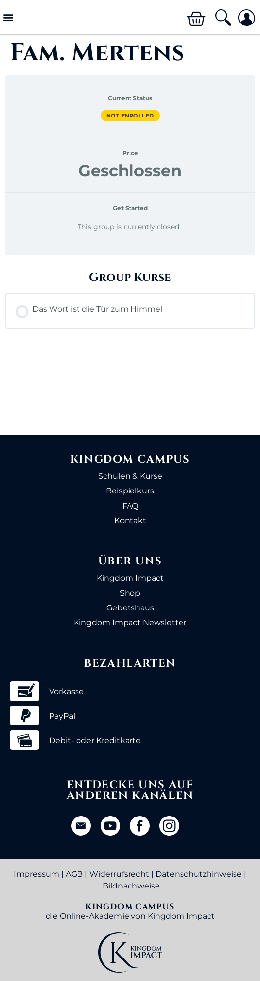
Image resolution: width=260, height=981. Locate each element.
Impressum (36, 874)
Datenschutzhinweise (199, 874)
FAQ (130, 506)
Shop (130, 593)
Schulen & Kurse (130, 476)
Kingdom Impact (130, 578)
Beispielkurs (130, 490)
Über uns (130, 561)
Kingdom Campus (130, 459)
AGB (74, 874)
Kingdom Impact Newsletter (130, 622)
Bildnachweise (131, 885)
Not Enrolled (130, 115)
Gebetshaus (130, 607)
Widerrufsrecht (119, 874)
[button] (8, 17)
